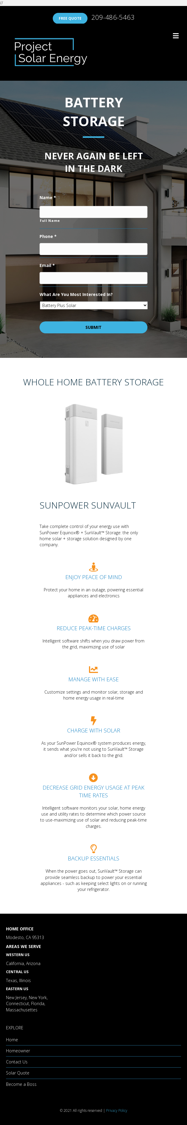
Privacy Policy (116, 1110)
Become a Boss (21, 1084)
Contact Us (17, 1062)
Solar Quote (17, 1073)
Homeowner (18, 1051)
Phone (48, 236)
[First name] (93, 212)
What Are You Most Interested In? (76, 294)
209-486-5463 (113, 17)
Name (48, 197)
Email (47, 265)
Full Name (50, 220)
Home (12, 1039)
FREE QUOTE (70, 18)
